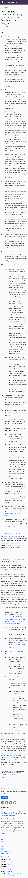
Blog (2, 839)
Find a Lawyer (5, 837)
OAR (9, 869)
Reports (3, 849)
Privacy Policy (4, 853)
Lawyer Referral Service (7, 815)
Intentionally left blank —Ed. (12, 264)
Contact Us (4, 846)
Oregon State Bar (8, 810)
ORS (5, 6)
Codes (9, 857)
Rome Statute (12, 874)
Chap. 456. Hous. (22, 6)
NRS (9, 864)
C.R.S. (9, 859)
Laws (9, 866)
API (2, 844)
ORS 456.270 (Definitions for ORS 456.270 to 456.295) (14, 513)
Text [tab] (3, 33)
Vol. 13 (9, 6)
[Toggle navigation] (25, 2)
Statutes (10, 862)
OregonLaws (12, 2)
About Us (3, 841)
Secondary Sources (6, 851)
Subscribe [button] (4, 797)
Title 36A (15, 6)
